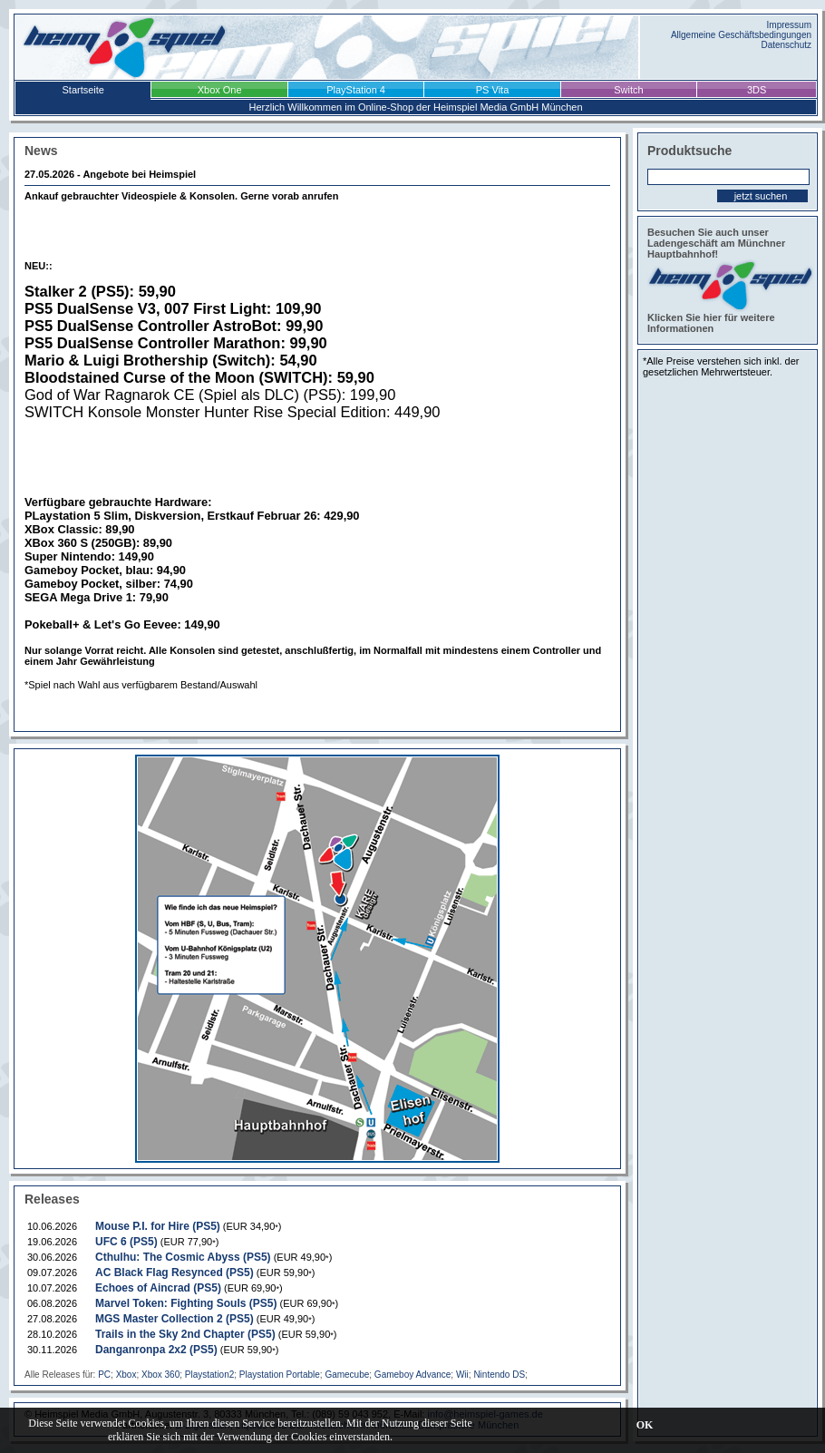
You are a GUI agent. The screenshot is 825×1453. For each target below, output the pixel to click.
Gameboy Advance (412, 1375)
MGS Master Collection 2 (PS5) (174, 1318)
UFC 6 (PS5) (126, 1241)
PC (104, 1375)
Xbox (126, 1375)
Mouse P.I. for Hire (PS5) (157, 1226)
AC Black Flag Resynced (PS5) (174, 1272)
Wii (462, 1375)
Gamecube (347, 1375)
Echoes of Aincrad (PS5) (158, 1288)
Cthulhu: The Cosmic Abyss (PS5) (183, 1257)
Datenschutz (786, 45)
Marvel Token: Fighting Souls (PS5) (186, 1303)
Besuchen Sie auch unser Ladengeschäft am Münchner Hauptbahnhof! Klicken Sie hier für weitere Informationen (727, 280)
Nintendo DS (499, 1375)
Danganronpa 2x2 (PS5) (156, 1349)
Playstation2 (209, 1375)
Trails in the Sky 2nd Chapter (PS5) (185, 1334)
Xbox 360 (160, 1375)
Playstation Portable (279, 1375)
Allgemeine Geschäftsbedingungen (741, 35)
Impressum (789, 25)
